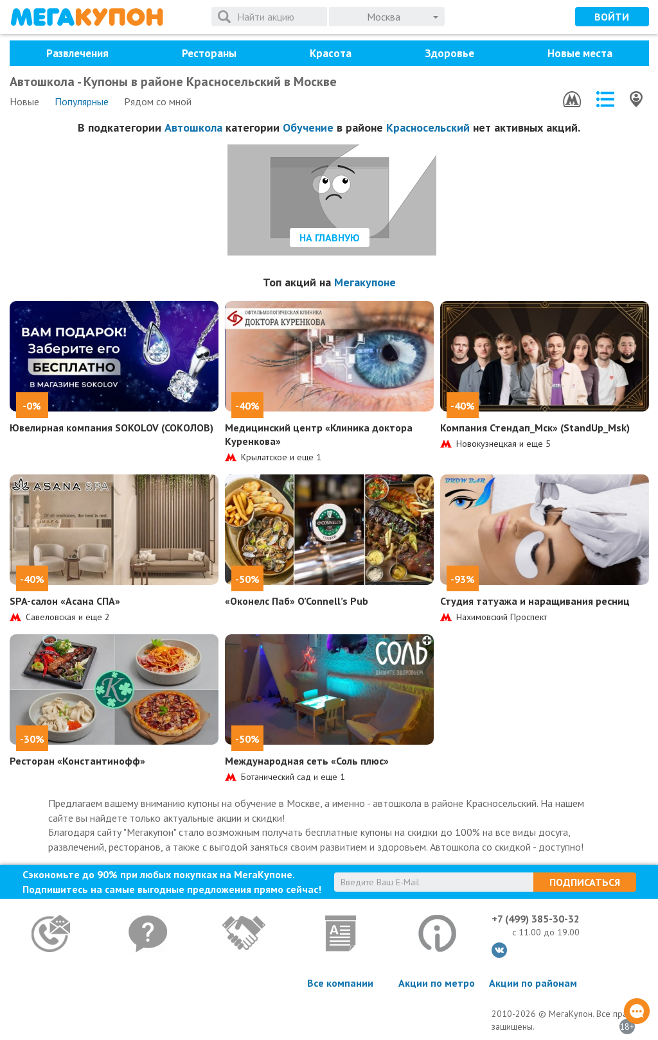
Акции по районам (533, 982)
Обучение (308, 127)
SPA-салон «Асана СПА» (65, 600)
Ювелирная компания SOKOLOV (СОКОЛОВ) (111, 427)
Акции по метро (436, 982)
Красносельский (428, 127)
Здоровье (449, 53)
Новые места (579, 53)
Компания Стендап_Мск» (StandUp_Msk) (535, 427)
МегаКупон (87, 17)
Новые (24, 101)
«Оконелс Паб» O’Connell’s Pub (296, 600)
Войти (611, 16)
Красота (330, 53)
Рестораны (209, 53)
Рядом (157, 101)
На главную (329, 237)
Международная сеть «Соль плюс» (307, 760)
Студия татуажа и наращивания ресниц (535, 600)
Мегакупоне (365, 282)
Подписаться (584, 882)
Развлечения (77, 53)
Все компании (340, 982)
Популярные (82, 101)
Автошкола (193, 127)
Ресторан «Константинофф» (77, 760)
